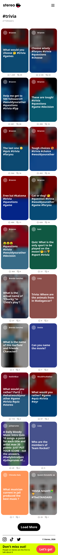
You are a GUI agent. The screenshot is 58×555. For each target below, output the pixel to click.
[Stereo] (12, 5)
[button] (45, 549)
